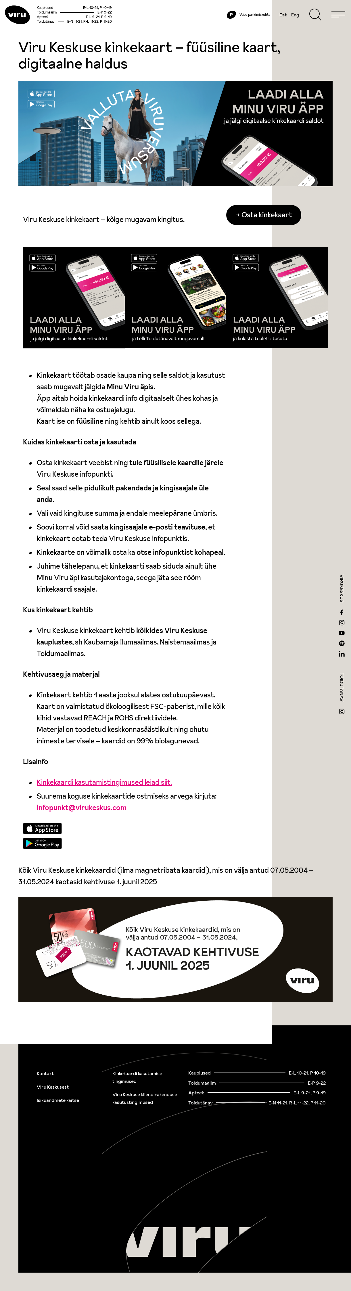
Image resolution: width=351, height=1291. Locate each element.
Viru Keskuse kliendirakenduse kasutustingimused (144, 1098)
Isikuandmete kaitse (58, 1100)
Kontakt (45, 1073)
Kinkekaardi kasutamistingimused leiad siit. (104, 805)
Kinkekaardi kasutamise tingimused (137, 1077)
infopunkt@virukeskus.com (81, 831)
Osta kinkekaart (270, 238)
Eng (283, 26)
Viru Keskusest (53, 1087)
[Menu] (326, 26)
